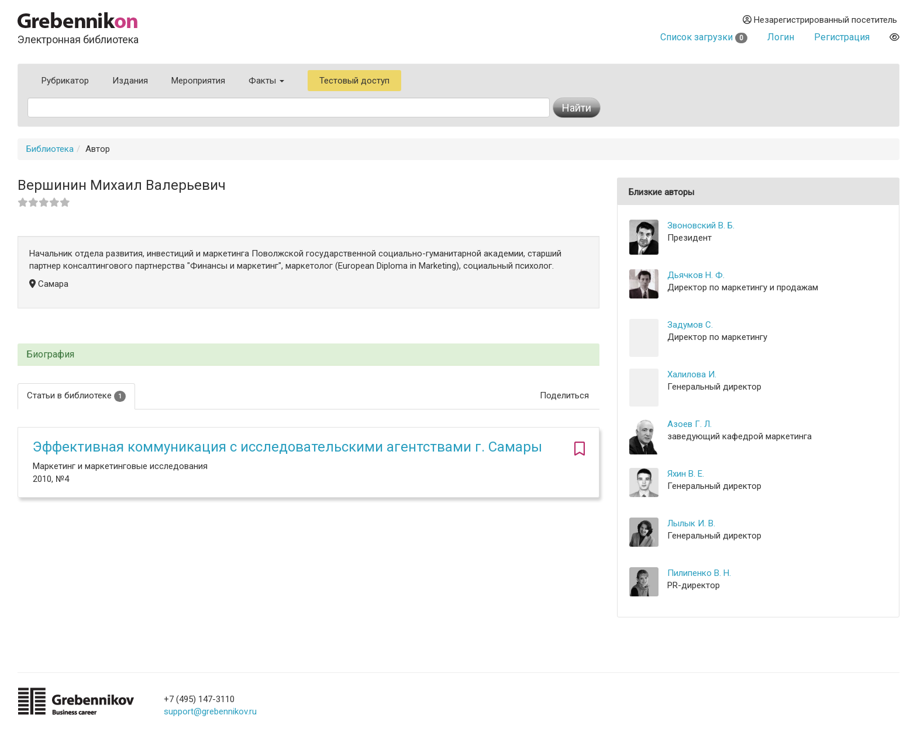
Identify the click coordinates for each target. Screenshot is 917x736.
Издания (130, 80)
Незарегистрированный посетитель (820, 20)
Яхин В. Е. (685, 473)
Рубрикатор (65, 80)
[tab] (308, 354)
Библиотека (50, 149)
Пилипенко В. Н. (699, 573)
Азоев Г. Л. (689, 424)
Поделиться (564, 395)
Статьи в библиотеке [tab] (76, 395)
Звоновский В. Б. (701, 225)
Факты (266, 80)
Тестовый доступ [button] (354, 80)
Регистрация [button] (842, 37)
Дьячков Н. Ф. (696, 275)
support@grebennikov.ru (210, 711)
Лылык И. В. (691, 523)
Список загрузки (703, 37)
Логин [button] (780, 37)
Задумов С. (690, 325)
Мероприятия (198, 80)
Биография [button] (50, 354)
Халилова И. (691, 374)
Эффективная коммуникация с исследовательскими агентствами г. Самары (287, 447)
